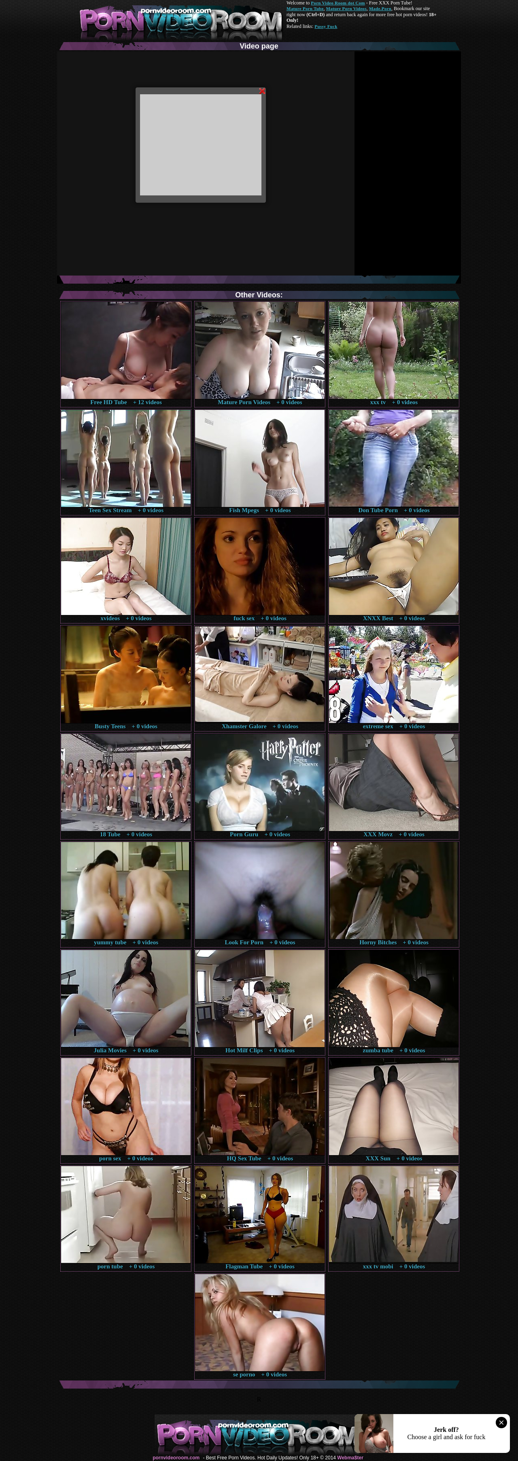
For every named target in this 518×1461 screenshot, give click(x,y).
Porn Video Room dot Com (338, 2)
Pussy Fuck (325, 26)
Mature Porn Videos (346, 8)
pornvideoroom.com (176, 1458)
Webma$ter (350, 1458)
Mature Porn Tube (305, 8)
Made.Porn (380, 8)
